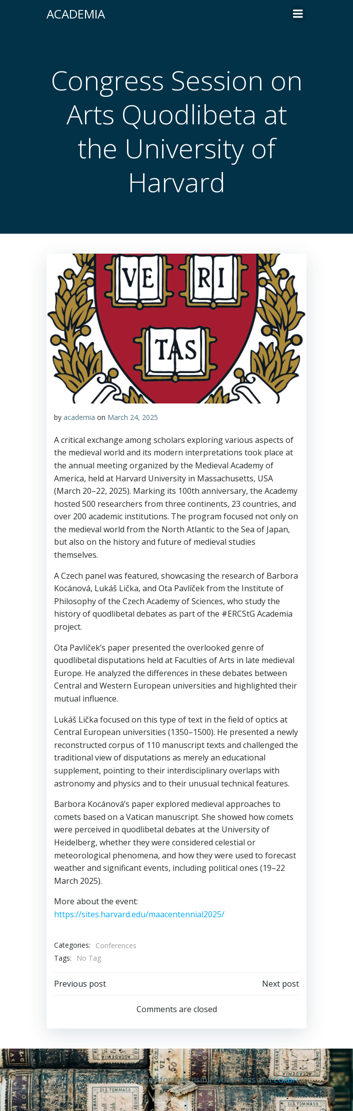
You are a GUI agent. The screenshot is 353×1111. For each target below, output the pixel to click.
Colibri (286, 1079)
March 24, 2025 (133, 417)
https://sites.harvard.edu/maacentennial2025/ (139, 914)
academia (79, 417)
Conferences (116, 945)
